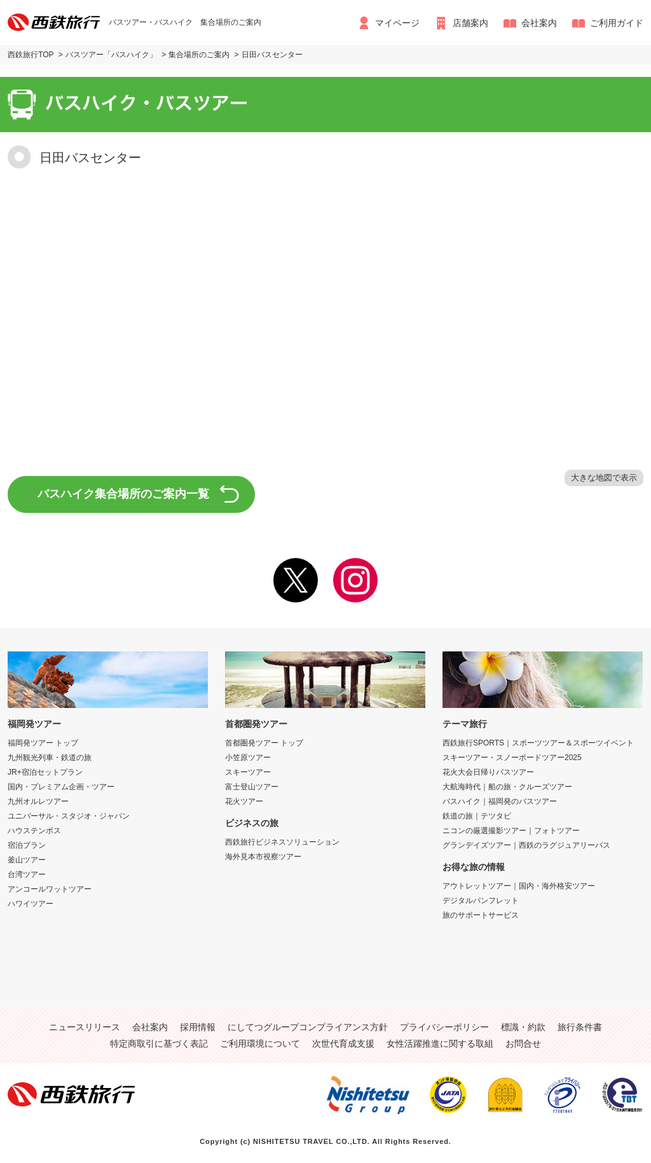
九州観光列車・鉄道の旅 (50, 757)
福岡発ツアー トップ (43, 742)
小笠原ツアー (248, 757)
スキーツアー (248, 772)
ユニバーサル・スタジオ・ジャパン (69, 816)
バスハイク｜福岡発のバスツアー (499, 801)
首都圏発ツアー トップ (264, 742)
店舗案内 (470, 23)
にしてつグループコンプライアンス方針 (308, 1027)
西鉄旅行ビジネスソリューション (282, 842)
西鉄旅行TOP (31, 54)
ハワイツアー (30, 903)
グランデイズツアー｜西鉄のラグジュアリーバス (526, 845)
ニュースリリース (84, 1027)
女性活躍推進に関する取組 (440, 1043)
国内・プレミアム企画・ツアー (61, 786)
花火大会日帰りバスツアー (488, 772)
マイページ (397, 23)
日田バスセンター (272, 54)
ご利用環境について (260, 1043)
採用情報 (198, 1027)
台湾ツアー (27, 874)
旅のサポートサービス (480, 915)
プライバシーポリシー (444, 1027)
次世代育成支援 (343, 1043)
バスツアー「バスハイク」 (111, 54)
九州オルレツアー (38, 801)
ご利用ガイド (616, 23)
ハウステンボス (34, 830)
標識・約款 (523, 1027)
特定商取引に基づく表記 (159, 1043)
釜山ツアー (27, 859)
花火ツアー (244, 801)
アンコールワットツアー (50, 889)
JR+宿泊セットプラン (45, 772)
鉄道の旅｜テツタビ (476, 816)
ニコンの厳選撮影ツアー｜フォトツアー (511, 830)
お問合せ (523, 1043)
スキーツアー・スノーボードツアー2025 (512, 757)
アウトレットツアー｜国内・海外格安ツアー (518, 885)
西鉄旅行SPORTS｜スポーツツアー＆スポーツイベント (538, 742)
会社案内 (539, 23)
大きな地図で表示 (604, 477)
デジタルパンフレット (480, 900)
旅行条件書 (580, 1027)
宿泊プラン (27, 845)
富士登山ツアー (251, 786)
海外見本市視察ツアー (263, 856)
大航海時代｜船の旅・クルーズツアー (507, 786)
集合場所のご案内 (199, 54)
